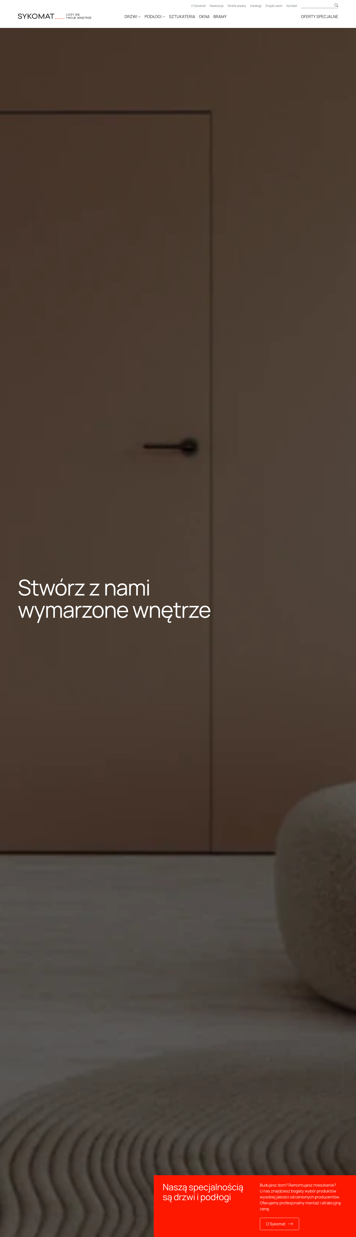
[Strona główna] (62, 16)
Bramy (220, 16)
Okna (204, 16)
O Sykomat (198, 6)
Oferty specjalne (319, 16)
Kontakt (292, 6)
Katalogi (255, 6)
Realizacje (217, 6)
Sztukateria (182, 16)
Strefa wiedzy (237, 6)
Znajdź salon (274, 6)
